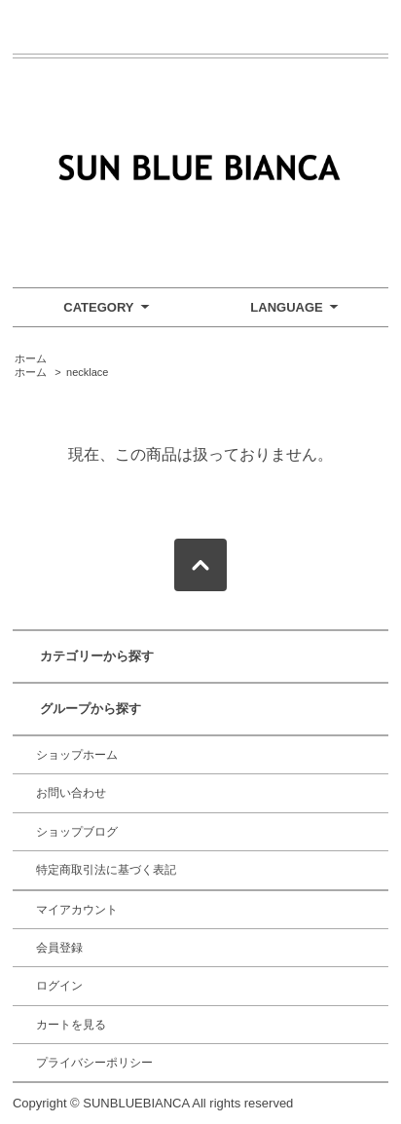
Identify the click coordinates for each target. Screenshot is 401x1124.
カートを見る (71, 1024)
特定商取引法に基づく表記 (106, 870)
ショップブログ (77, 832)
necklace (87, 372)
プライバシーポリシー (94, 1062)
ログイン (59, 986)
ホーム (31, 358)
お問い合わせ (71, 793)
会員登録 (59, 948)
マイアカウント (77, 910)
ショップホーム (77, 755)
